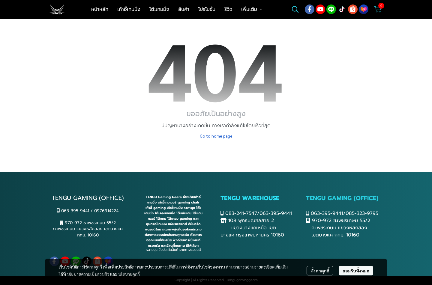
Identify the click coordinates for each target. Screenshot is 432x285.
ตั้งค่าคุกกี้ (319, 270)
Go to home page (216, 135)
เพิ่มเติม (252, 9)
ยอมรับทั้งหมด (356, 270)
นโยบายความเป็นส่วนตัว (88, 274)
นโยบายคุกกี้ (129, 274)
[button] (295, 9)
